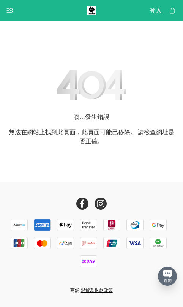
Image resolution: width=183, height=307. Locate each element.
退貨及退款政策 (97, 290)
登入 (156, 10)
